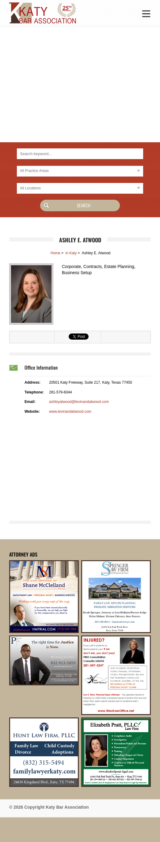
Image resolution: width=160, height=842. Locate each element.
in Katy (71, 253)
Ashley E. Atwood (80, 240)
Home (55, 253)
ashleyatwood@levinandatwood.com (79, 402)
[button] (146, 13)
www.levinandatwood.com (70, 411)
